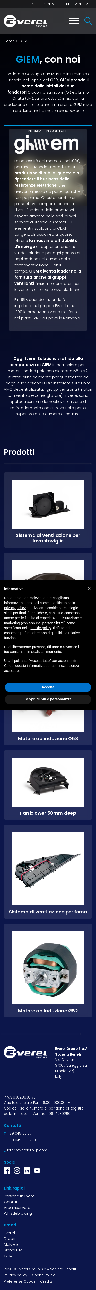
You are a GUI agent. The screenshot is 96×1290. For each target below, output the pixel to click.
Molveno (12, 1244)
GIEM (8, 1256)
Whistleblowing (18, 1213)
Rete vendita (77, 4)
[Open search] (88, 21)
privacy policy (15, 608)
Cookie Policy (43, 1275)
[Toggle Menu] (74, 21)
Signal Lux (13, 1250)
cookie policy (41, 628)
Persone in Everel (19, 1196)
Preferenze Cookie (20, 1281)
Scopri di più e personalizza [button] (47, 699)
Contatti (50, 4)
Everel (9, 1233)
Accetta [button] (48, 687)
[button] (89, 588)
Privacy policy (15, 1275)
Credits (46, 1281)
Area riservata (17, 1207)
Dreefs (10, 1238)
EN (32, 4)
